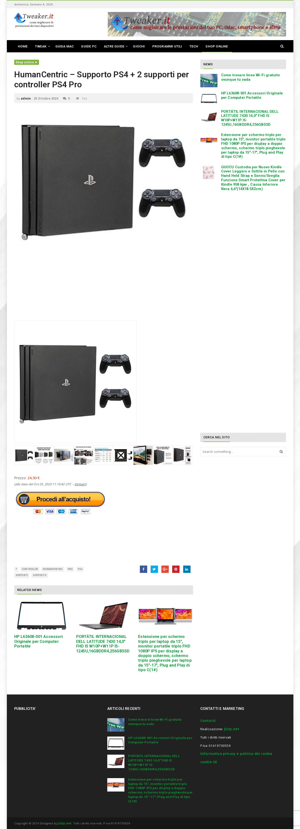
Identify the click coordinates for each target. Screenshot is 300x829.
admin (26, 98)
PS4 (80, 569)
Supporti (22, 575)
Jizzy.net (232, 729)
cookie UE (208, 762)
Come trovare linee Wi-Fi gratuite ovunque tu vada (250, 77)
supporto (40, 575)
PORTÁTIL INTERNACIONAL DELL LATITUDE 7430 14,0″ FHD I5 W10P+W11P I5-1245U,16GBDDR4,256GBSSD (103, 643)
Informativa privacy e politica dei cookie (236, 753)
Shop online (25, 62)
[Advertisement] (103, 286)
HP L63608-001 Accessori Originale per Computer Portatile (38, 641)
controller (30, 569)
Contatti (208, 720)
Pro (70, 569)
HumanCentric (53, 569)
